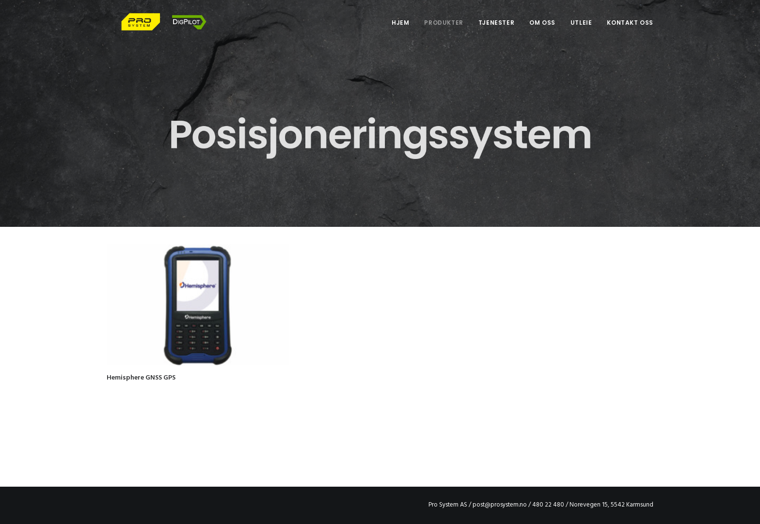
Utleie (581, 30)
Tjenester (496, 30)
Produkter (443, 30)
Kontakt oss (630, 30)
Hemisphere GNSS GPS (141, 377)
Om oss (542, 30)
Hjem (400, 30)
